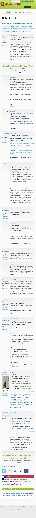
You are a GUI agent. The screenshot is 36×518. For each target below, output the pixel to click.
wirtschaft (27, 31)
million (9, 28)
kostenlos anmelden (17, 68)
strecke (11, 31)
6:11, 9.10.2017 (13, 372)
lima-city (4, 23)
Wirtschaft (12, 82)
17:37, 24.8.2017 (13, 279)
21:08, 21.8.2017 (13, 163)
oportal (5, 39)
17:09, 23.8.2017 (13, 249)
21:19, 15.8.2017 (13, 77)
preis (32, 28)
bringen (9, 26)
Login (23, 1)
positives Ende (28, 121)
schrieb (19, 166)
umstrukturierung (17, 31)
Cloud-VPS (20, 7)
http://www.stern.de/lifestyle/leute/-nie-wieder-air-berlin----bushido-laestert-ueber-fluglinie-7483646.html (21, 152)
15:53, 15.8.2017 (13, 35)
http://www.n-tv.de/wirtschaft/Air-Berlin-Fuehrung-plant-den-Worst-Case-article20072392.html (19, 399)
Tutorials (28, 12)
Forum (8, 12)
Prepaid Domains (18, 497)
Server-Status (19, 511)
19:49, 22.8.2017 (13, 208)
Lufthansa (28, 44)
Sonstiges (17, 23)
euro (17, 26)
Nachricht (25, 113)
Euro (11, 51)
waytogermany (5, 210)
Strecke (23, 197)
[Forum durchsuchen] (15, 1)
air (2, 26)
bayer (5, 26)
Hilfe (33, 7)
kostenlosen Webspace (16, 493)
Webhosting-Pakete (18, 4)
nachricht (20, 28)
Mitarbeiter (27, 54)
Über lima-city (9, 509)
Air (13, 39)
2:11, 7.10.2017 (13, 300)
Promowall (21, 12)
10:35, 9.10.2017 (13, 412)
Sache (17, 123)
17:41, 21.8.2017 (13, 133)
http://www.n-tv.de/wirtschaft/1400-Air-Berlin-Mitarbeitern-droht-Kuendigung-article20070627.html (21, 406)
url (23, 31)
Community (28, 7)
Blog (15, 509)
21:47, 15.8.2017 (13, 111)
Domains (14, 7)
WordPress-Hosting (6, 7)
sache (3, 31)
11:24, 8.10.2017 (13, 318)
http (20, 26)
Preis (15, 195)
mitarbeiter (14, 28)
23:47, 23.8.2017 (13, 264)
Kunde (22, 195)
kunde (30, 26)
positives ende (27, 28)
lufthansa (4, 28)
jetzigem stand (24, 26)
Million (28, 49)
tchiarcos (6, 412)
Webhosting (4, 506)
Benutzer (14, 12)
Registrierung (29, 1)
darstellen (13, 26)
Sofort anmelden (25, 481)
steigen (7, 31)
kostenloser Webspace (6, 4)
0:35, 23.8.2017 (13, 223)
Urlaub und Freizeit (27, 23)
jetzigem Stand (17, 394)
